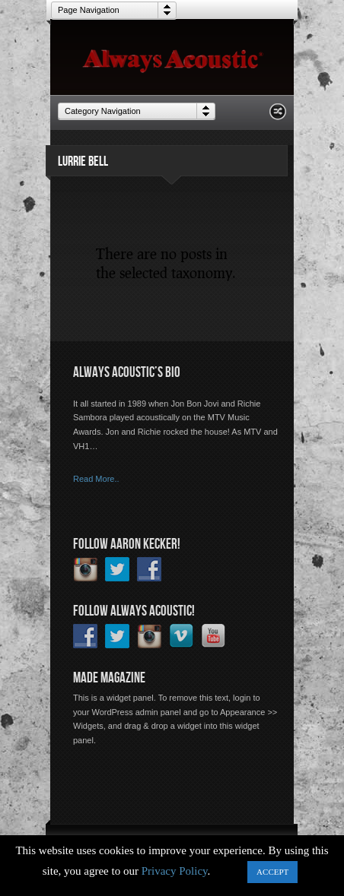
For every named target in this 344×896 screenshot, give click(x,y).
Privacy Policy (175, 871)
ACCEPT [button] (272, 871)
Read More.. (96, 478)
